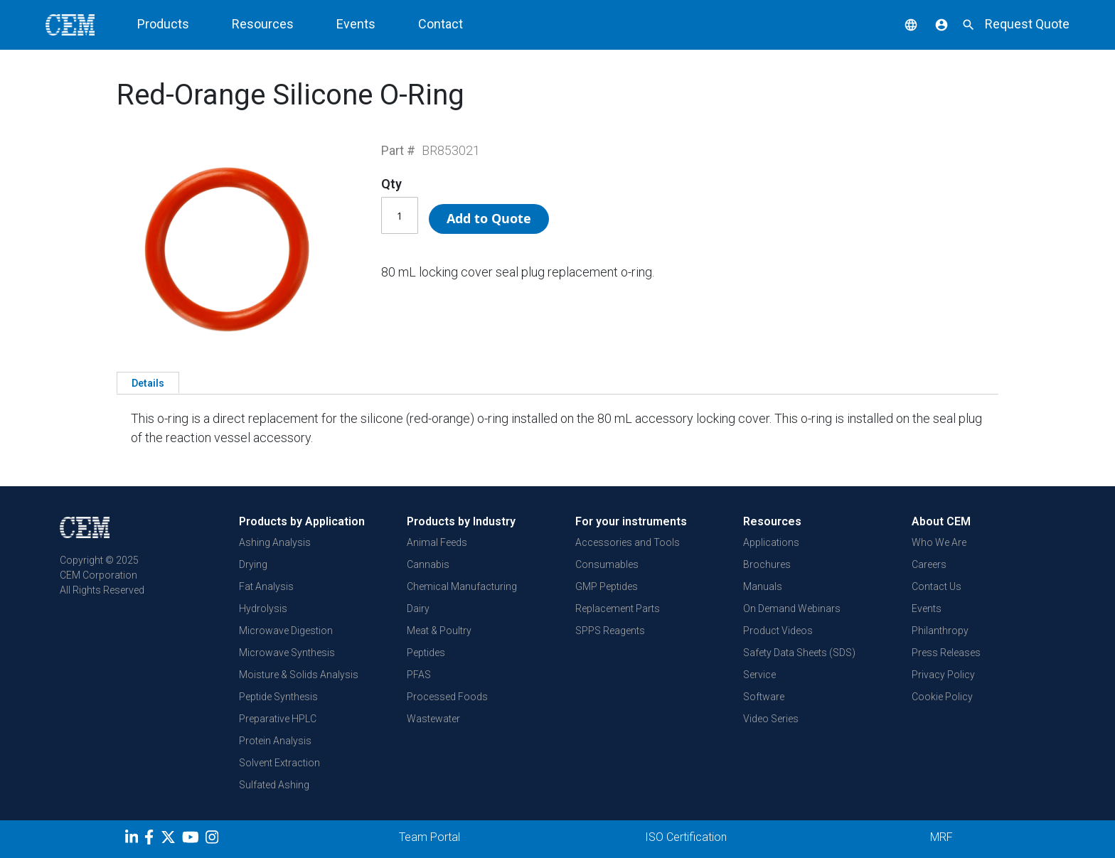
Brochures (767, 564)
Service (759, 674)
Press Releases (946, 652)
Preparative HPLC (277, 718)
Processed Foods (447, 696)
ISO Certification (686, 837)
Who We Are (939, 542)
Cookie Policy (942, 696)
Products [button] (163, 23)
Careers (929, 564)
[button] (900, 23)
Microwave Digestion (286, 630)
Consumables (607, 564)
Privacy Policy (943, 674)
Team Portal (429, 837)
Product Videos (778, 630)
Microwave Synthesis (287, 652)
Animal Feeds (437, 542)
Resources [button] (263, 23)
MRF (941, 837)
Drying (253, 564)
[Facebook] (152, 839)
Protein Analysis (275, 740)
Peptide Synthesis (278, 696)
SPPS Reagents (610, 630)
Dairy (418, 608)
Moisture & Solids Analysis (298, 674)
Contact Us (936, 586)
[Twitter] (170, 839)
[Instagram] (214, 839)
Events (926, 608)
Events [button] (355, 23)
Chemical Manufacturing (462, 586)
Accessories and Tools (627, 542)
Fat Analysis (266, 586)
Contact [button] (440, 23)
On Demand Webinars (792, 608)
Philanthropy (940, 630)
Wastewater (433, 718)
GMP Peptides (606, 586)
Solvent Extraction (279, 762)
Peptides (426, 652)
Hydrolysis (263, 608)
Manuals (762, 586)
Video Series (771, 718)
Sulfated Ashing (274, 784)
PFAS (419, 674)
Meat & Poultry (439, 630)
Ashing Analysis (275, 542)
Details (148, 383)
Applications (771, 542)
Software (763, 696)
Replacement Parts (617, 608)
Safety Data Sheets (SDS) (799, 652)
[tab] (148, 382)
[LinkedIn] (133, 839)
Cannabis (428, 564)
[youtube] (192, 839)
